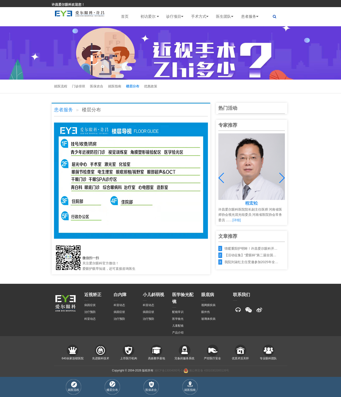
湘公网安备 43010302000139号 (206, 370)
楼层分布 (132, 86)
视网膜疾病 (208, 305)
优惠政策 (150, 86)
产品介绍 (178, 332)
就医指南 (114, 86)
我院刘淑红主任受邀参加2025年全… (251, 262)
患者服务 (249, 16)
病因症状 (90, 305)
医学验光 (178, 318)
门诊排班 (78, 86)
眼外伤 (205, 312)
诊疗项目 (174, 16)
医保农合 (96, 86)
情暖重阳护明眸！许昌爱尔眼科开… (251, 248)
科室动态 (90, 318)
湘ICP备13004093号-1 (168, 370)
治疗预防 (90, 312)
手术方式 (199, 16)
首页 (125, 16)
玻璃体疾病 (208, 318)
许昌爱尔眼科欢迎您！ (68, 4)
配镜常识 (178, 312)
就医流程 (60, 86)
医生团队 (224, 16)
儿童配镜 (178, 325)
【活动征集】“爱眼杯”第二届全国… (250, 255)
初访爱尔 (149, 16)
